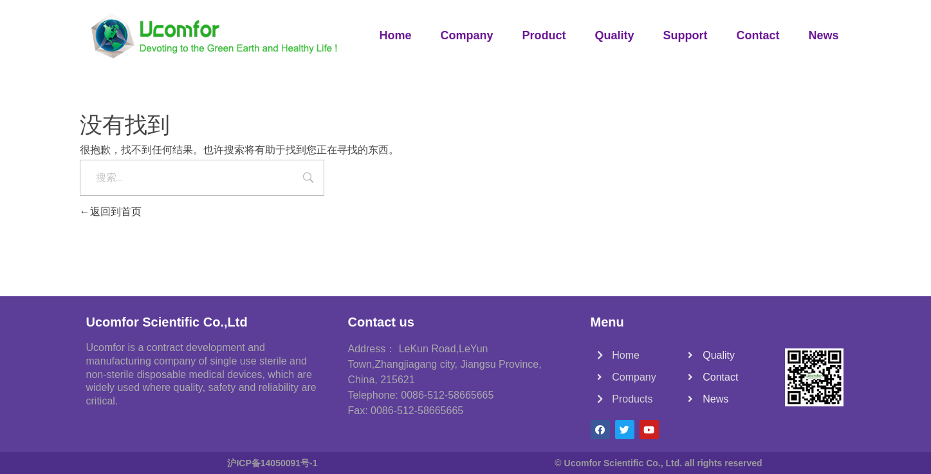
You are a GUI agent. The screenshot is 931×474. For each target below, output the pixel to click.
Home (395, 35)
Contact (757, 35)
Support (685, 35)
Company (466, 35)
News (823, 35)
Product (544, 35)
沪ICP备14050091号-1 (272, 463)
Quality (614, 35)
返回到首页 (111, 211)
